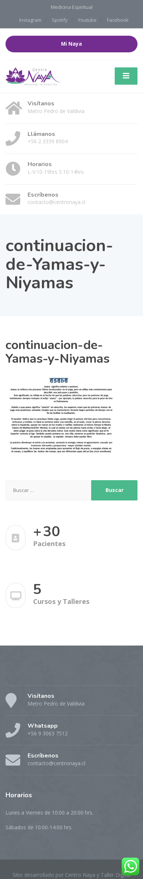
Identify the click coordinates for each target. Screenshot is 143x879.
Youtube (87, 20)
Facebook (118, 20)
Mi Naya (71, 44)
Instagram (30, 20)
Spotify (60, 20)
